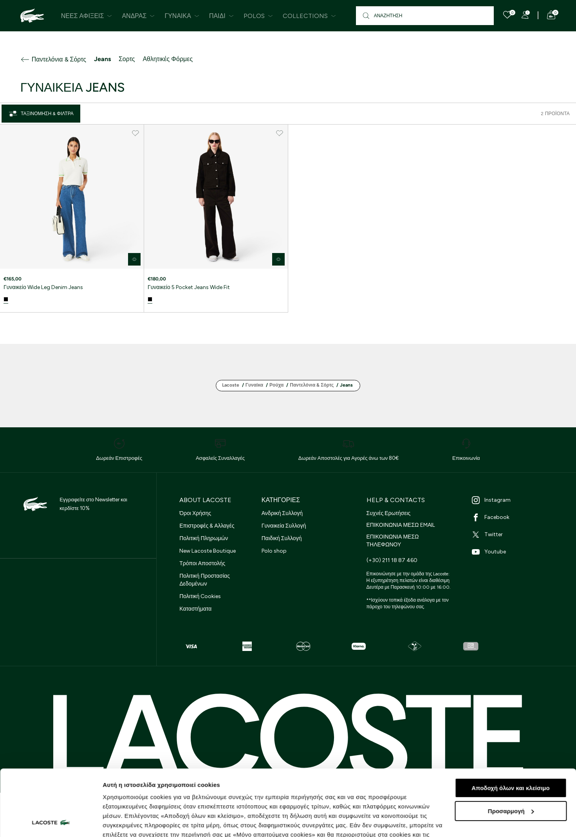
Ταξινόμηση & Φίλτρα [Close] (41, 113)
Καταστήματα (195, 609)
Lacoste (230, 385)
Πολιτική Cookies (200, 596)
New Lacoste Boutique (207, 551)
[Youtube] (514, 552)
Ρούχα (276, 385)
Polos (258, 16)
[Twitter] (514, 534)
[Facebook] (514, 517)
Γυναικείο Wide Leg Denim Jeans (43, 287)
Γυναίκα (181, 16)
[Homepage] (32, 16)
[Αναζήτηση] (425, 15)
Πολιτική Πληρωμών (203, 538)
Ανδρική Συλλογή (282, 513)
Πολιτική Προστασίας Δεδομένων (204, 580)
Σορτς (127, 59)
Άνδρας (138, 16)
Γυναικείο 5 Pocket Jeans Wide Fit (189, 287)
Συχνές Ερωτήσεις (389, 513)
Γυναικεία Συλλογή (284, 525)
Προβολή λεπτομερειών (136, 821)
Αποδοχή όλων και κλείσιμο (510, 726)
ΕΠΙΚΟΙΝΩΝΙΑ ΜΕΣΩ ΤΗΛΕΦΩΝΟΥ (393, 540)
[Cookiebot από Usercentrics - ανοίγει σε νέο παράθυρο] (50, 822)
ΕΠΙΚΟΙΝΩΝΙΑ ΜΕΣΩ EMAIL (401, 525)
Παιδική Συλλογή (282, 538)
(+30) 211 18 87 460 (392, 560)
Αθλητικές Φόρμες (168, 59)
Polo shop (274, 551)
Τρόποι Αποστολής (202, 563)
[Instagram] (514, 500)
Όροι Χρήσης (195, 513)
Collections (309, 16)
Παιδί (221, 16)
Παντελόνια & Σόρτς (53, 59)
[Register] (525, 15)
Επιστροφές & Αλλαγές (206, 525)
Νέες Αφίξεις (86, 16)
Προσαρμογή (511, 749)
